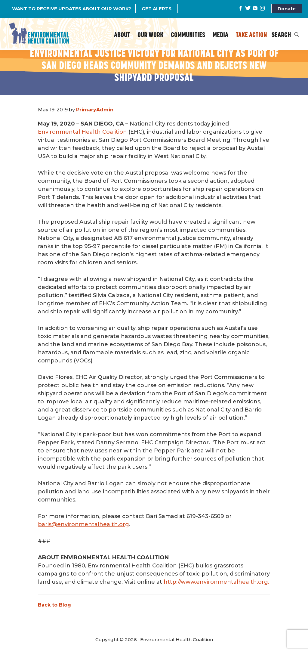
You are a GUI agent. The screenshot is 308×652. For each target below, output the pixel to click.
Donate (287, 8)
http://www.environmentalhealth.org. (216, 582)
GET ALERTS (156, 8)
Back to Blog (54, 605)
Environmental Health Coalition (82, 132)
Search (285, 35)
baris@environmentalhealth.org (83, 524)
